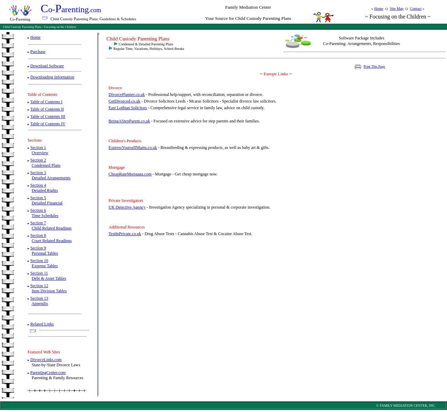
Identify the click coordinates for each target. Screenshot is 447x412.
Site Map (396, 8)
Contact (416, 8)
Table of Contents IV (48, 123)
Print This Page (374, 66)
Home (378, 8)
